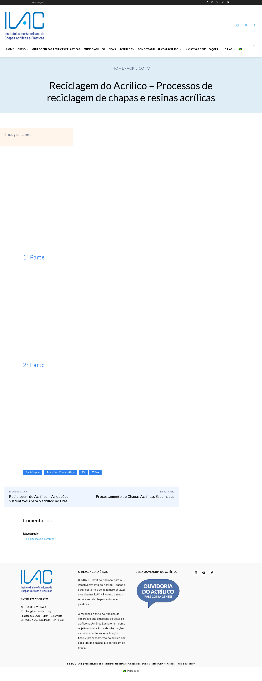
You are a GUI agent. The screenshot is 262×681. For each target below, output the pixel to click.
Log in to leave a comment (40, 539)
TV (83, 472)
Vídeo (95, 472)
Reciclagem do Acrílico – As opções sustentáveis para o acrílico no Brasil (39, 498)
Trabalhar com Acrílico (61, 472)
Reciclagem (33, 472)
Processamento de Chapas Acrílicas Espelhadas (135, 496)
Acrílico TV (138, 68)
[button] (254, 45)
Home (118, 68)
